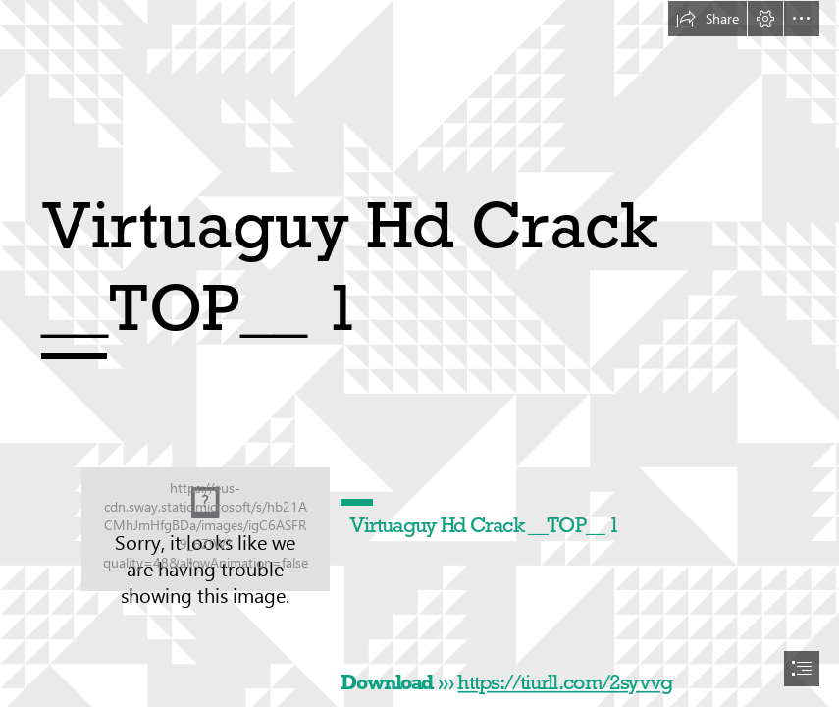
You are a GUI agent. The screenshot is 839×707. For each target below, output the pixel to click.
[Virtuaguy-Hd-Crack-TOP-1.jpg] (205, 529)
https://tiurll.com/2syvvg (565, 683)
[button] (707, 18)
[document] (419, 353)
